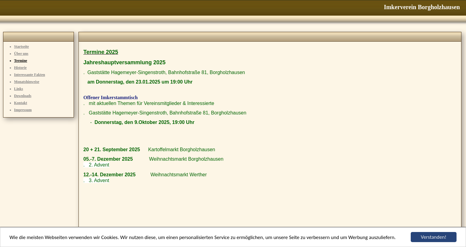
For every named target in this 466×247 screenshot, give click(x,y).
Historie (20, 67)
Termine (20, 60)
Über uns (21, 53)
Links (18, 89)
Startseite (21, 46)
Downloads (22, 96)
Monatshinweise (26, 82)
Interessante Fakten (29, 75)
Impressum (23, 110)
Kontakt (20, 103)
